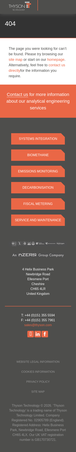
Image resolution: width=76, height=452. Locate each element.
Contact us (17, 94)
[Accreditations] (38, 243)
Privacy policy (38, 381)
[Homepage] (23, 5)
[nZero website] (38, 255)
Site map (38, 391)
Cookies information (38, 371)
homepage (55, 60)
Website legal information (37, 361)
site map (15, 60)
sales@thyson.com (38, 325)
